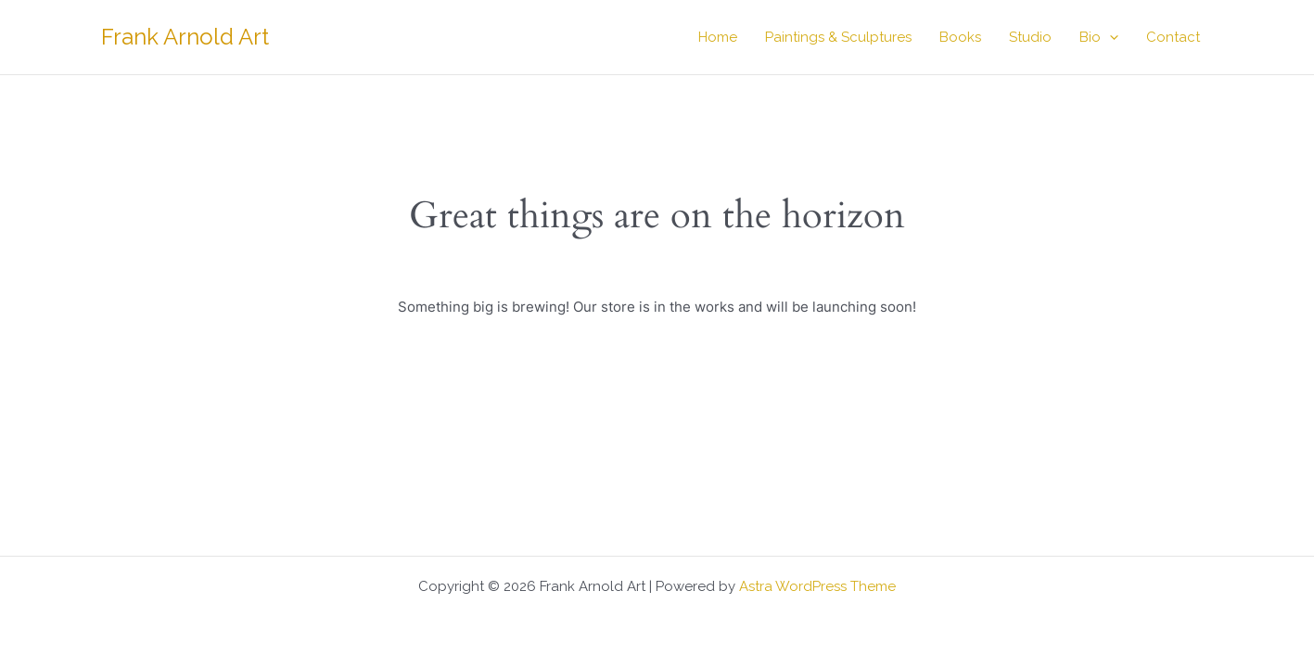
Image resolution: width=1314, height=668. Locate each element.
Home (717, 37)
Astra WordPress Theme (817, 586)
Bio (1098, 37)
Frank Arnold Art (185, 36)
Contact (1173, 37)
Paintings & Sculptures (838, 37)
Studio (1030, 37)
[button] (1109, 37)
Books (960, 37)
